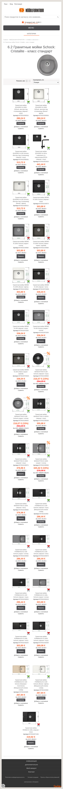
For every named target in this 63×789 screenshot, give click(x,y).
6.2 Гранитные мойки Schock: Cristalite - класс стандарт (18, 42)
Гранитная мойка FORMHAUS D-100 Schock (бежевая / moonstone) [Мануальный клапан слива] (21, 685)
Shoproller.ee (57, 786)
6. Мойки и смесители (32, 39)
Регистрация (18, 4)
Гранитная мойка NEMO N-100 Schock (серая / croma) (41, 328)
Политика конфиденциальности (14, 777)
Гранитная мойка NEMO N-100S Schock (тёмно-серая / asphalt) (41, 243)
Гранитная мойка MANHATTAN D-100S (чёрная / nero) (21, 505)
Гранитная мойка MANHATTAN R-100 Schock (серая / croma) (20, 416)
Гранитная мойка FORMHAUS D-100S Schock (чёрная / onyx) (41, 638)
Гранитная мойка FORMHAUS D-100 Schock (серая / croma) (20, 551)
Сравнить (21, 128)
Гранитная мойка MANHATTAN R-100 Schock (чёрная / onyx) (41, 372)
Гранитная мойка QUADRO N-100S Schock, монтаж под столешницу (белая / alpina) (41, 109)
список (27, 81)
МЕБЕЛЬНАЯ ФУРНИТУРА (16, 39)
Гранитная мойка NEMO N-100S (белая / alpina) (21, 286)
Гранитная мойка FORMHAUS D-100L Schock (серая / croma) (41, 595)
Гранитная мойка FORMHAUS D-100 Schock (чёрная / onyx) (20, 595)
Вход (11, 4)
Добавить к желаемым (21, 126)
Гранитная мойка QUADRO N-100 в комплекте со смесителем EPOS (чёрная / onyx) (41, 155)
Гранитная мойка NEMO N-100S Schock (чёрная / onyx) (41, 199)
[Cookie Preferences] (3, 786)
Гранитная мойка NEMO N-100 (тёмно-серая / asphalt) (21, 372)
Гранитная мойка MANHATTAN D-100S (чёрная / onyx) (21, 461)
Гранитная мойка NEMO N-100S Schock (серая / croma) (21, 243)
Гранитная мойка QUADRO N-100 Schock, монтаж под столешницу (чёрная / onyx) (21, 154)
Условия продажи (33, 777)
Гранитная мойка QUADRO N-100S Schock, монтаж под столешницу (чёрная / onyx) (21, 109)
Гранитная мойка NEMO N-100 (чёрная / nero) (41, 286)
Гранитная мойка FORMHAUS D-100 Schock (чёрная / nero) (41, 551)
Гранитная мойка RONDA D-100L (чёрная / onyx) (31, 730)
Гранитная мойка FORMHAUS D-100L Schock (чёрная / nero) (21, 638)
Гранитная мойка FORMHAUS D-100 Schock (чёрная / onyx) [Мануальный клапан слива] (41, 507)
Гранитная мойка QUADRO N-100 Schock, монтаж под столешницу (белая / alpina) (21, 200)
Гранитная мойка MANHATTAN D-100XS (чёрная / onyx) (41, 416)
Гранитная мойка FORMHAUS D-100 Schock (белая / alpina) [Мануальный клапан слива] (41, 684)
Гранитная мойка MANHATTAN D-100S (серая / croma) (41, 461)
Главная (5, 39)
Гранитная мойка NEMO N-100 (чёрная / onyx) (21, 327)
